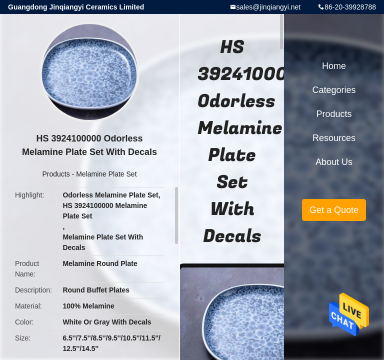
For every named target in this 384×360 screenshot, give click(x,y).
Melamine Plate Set (106, 174)
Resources (334, 138)
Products (56, 174)
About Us (334, 162)
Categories (334, 90)
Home (334, 66)
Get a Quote (334, 210)
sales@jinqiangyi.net (268, 7)
